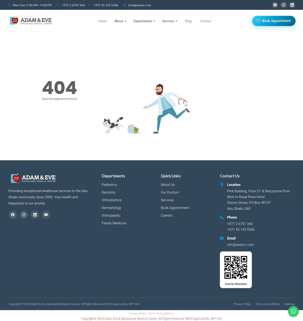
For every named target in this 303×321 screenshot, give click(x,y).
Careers (167, 215)
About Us (168, 185)
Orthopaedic (111, 215)
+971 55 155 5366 (106, 5)
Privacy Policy (242, 304)
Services (167, 200)
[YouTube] (46, 214)
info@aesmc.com (139, 5)
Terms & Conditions (267, 304)
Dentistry (108, 192)
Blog (188, 21)
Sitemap (289, 304)
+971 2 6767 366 (73, 5)
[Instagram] (283, 5)
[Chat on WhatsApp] (293, 311)
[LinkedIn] (292, 5)
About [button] (118, 21)
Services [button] (168, 21)
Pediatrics (109, 185)
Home (102, 21)
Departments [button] (142, 21)
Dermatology (111, 208)
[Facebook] (275, 5)
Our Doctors (170, 192)
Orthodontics (112, 200)
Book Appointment (274, 21)
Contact (205, 21)
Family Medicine (114, 223)
